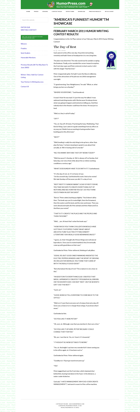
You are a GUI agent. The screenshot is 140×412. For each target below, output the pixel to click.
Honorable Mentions (28, 58)
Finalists (24, 48)
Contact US (25, 86)
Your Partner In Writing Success (32, 82)
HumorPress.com (70, 4)
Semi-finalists (25, 53)
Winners (24, 44)
